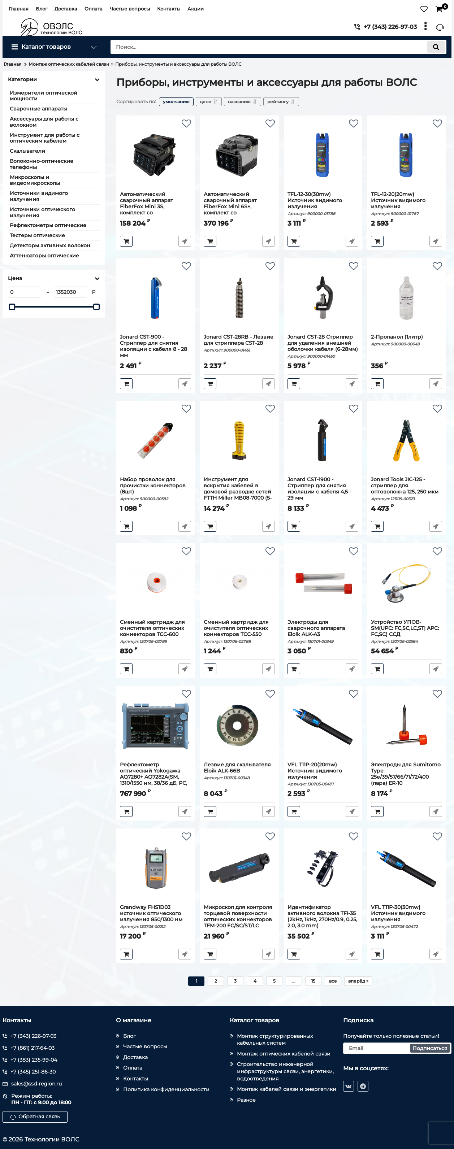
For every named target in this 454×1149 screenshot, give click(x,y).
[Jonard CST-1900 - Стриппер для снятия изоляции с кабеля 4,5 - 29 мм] (323, 440)
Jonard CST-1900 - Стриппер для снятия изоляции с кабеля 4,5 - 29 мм (323, 491)
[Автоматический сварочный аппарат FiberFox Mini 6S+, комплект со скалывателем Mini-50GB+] (239, 155)
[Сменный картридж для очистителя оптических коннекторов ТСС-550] (239, 583)
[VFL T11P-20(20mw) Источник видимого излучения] (323, 725)
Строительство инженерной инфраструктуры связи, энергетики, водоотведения (285, 1071)
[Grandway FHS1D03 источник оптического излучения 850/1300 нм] (155, 868)
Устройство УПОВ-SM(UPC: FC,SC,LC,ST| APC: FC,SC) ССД (406, 631)
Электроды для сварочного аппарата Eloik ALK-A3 (323, 631)
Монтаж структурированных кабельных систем (275, 1039)
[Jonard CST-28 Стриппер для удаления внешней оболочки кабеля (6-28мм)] (323, 298)
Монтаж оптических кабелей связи (283, 1053)
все (333, 981)
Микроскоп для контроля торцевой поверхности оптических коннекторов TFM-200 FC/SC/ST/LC (239, 919)
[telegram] (363, 1086)
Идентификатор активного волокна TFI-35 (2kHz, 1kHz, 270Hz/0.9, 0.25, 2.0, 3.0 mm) (323, 919)
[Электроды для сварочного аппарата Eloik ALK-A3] (323, 583)
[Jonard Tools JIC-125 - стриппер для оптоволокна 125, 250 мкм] (406, 440)
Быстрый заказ (184, 241)
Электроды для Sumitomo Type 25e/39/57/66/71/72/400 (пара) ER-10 (406, 777)
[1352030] (70, 292)
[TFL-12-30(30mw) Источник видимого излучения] (323, 155)
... (293, 981)
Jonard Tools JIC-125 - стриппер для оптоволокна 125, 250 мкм (406, 488)
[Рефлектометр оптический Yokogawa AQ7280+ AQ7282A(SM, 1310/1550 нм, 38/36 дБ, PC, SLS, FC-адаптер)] (155, 725)
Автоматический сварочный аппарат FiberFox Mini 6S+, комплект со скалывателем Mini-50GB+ (239, 209)
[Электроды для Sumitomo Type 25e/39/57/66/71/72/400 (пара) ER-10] (406, 725)
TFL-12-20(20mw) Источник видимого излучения (406, 203)
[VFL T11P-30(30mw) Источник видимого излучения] (406, 868)
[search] (278, 47)
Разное (246, 1100)
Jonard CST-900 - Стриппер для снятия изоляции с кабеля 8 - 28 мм (155, 349)
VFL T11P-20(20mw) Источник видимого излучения (323, 774)
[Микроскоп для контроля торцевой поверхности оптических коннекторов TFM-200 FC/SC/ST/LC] (239, 868)
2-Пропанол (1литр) (406, 340)
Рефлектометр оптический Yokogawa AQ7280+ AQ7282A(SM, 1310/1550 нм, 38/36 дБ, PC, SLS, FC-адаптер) (155, 780)
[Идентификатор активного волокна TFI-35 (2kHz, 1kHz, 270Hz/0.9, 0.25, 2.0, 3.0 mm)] (323, 868)
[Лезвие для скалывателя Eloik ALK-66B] (239, 725)
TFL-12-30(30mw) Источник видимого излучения (323, 203)
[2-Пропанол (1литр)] (406, 298)
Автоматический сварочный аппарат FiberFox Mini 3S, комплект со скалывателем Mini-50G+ (155, 209)
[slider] (12, 307)
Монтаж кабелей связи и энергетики (286, 1089)
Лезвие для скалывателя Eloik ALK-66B (239, 771)
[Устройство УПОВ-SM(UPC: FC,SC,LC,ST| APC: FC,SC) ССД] (406, 583)
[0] (24, 292)
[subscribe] (397, 1048)
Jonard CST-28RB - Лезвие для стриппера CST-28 (239, 343)
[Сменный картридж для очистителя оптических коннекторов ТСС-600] (155, 583)
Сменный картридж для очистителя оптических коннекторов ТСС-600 (155, 631)
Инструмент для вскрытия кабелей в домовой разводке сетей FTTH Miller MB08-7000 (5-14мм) (239, 494)
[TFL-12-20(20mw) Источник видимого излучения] (406, 155)
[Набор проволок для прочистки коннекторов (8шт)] (155, 440)
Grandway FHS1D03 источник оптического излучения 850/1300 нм (155, 916)
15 (313, 981)
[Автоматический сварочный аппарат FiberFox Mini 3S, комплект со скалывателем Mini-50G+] (155, 155)
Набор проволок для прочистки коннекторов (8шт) (155, 488)
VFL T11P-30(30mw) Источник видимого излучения (406, 916)
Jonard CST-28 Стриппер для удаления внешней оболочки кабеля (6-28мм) (323, 346)
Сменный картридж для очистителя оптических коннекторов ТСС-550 (239, 631)
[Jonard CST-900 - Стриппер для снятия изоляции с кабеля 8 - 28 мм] (155, 298)
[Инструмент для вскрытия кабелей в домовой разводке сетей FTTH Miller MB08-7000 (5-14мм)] (239, 440)
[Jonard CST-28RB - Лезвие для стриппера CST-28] (239, 298)
